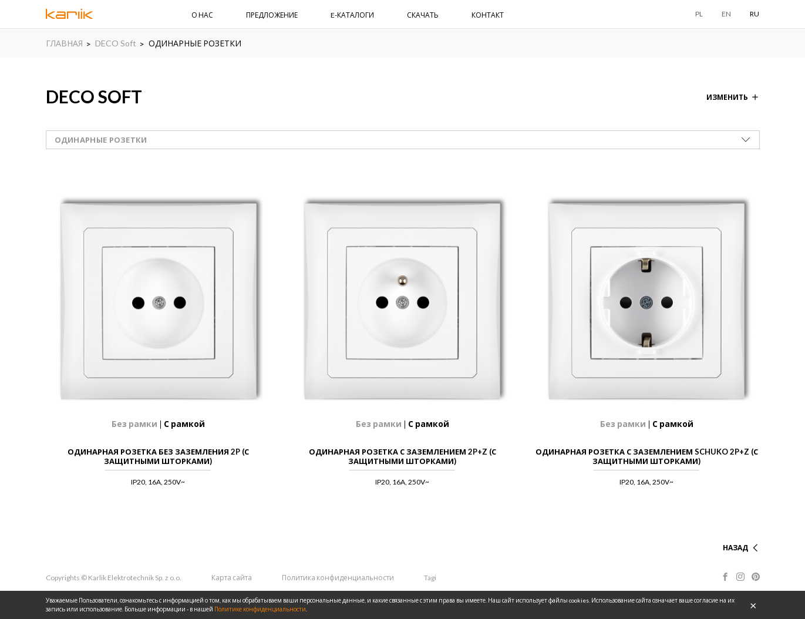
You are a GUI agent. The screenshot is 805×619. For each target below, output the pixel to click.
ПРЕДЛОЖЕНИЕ (272, 15)
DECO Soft (115, 43)
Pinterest (756, 577)
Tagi (430, 577)
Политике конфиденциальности (260, 609)
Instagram (740, 577)
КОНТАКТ (487, 15)
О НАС (202, 15)
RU (754, 13)
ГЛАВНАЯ (64, 43)
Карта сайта (231, 577)
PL (699, 13)
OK (753, 605)
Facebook (725, 577)
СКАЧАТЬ (423, 15)
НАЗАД (735, 547)
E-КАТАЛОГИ (352, 15)
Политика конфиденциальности (338, 577)
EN (726, 13)
